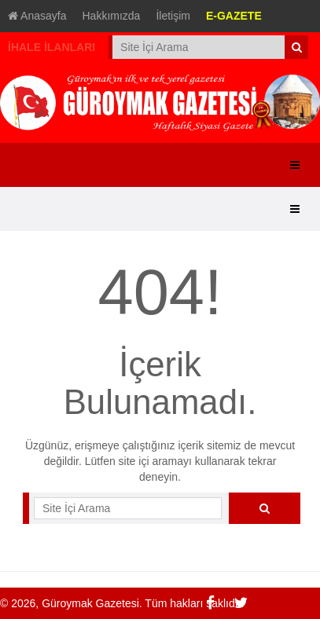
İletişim (173, 15)
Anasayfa (37, 15)
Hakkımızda (112, 15)
